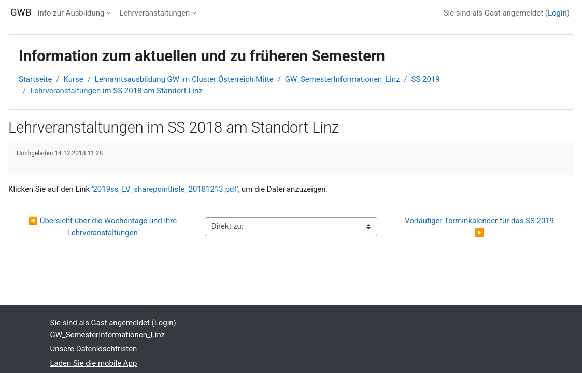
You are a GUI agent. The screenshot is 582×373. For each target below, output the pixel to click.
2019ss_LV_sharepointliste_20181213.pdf (164, 189)
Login (557, 13)
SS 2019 (425, 79)
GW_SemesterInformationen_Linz (342, 79)
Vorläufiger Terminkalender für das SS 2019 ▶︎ (480, 226)
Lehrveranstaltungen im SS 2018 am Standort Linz (116, 90)
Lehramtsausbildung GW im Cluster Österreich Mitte (184, 79)
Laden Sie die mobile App (93, 363)
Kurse (73, 79)
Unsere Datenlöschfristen (93, 348)
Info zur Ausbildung (71, 13)
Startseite (35, 79)
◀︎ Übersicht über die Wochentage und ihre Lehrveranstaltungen (103, 226)
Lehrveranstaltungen (154, 13)
